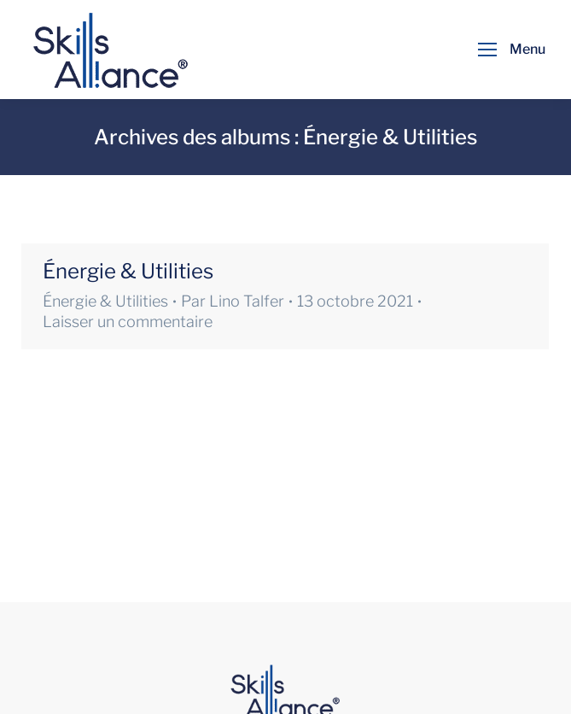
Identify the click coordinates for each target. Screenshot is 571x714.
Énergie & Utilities (128, 271)
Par (232, 301)
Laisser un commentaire (128, 322)
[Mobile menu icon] (507, 49)
